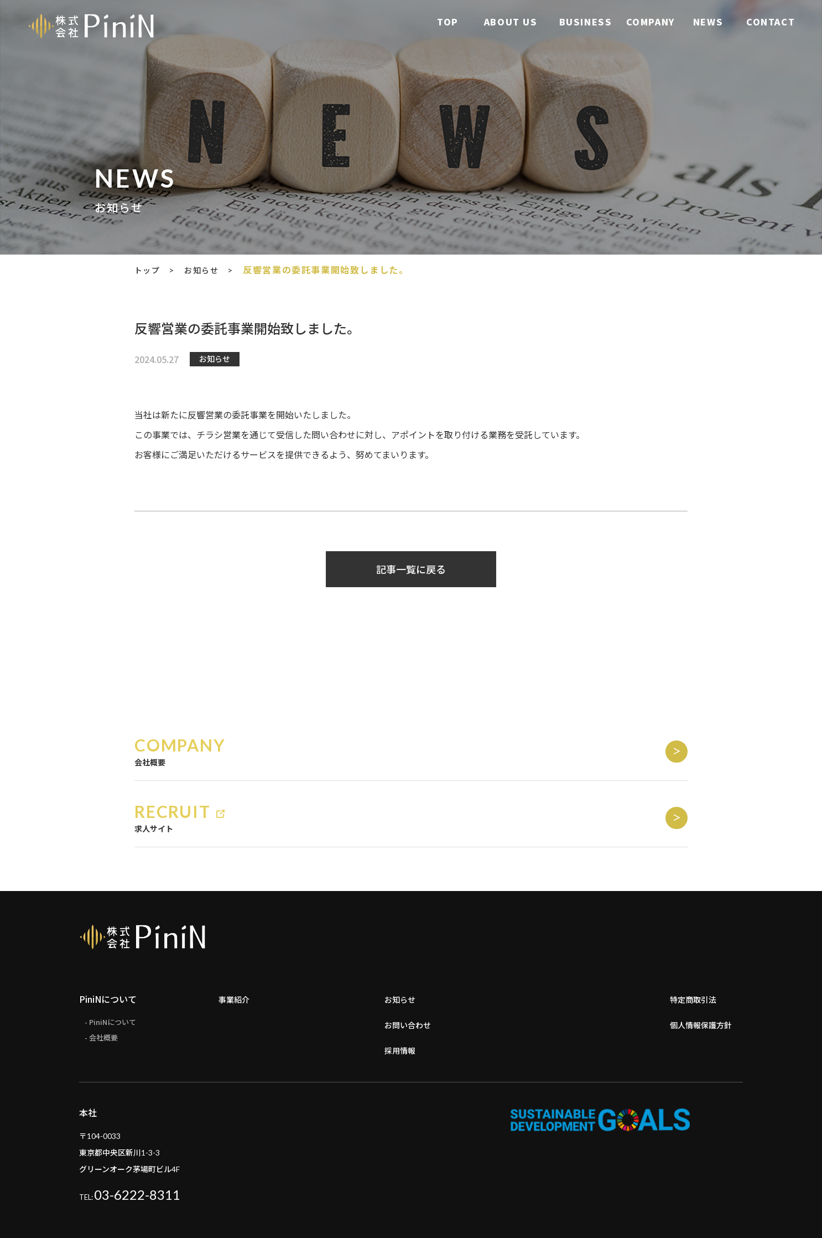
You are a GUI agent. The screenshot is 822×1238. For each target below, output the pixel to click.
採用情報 (402, 1008)
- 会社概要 (103, 997)
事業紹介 (236, 957)
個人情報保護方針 (705, 983)
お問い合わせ (411, 983)
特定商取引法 (696, 957)
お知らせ (402, 957)
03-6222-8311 (137, 1153)
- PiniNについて (113, 981)
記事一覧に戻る (411, 569)
